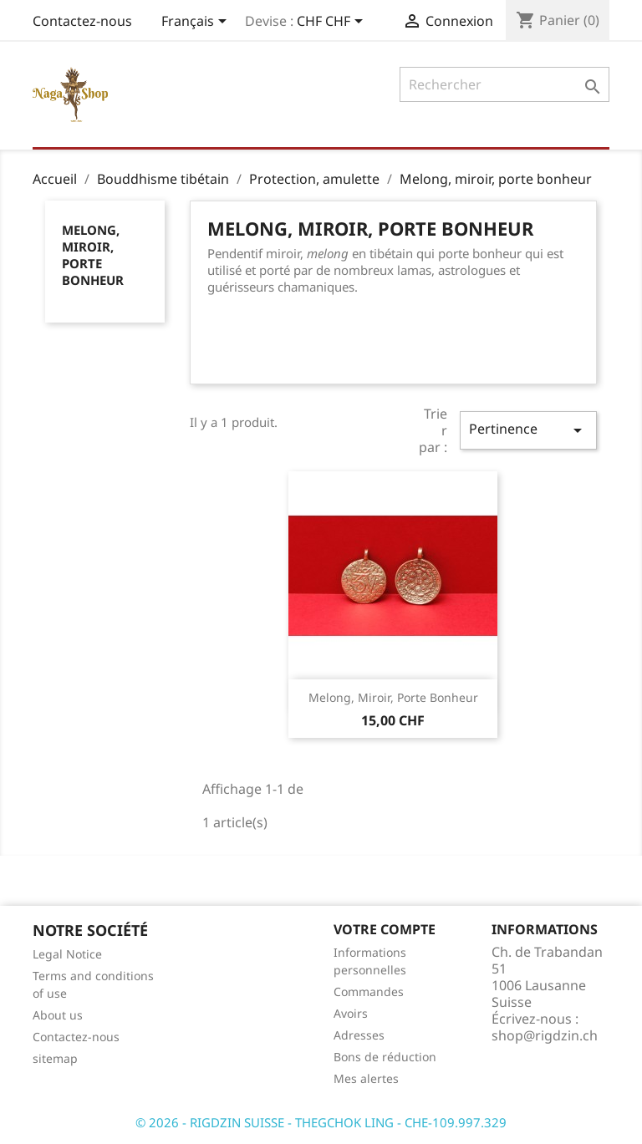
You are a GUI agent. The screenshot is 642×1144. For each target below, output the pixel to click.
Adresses (359, 1035)
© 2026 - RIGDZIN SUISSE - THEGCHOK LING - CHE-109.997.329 (321, 1122)
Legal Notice (67, 954)
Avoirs (351, 1013)
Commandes (369, 991)
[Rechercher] (504, 84)
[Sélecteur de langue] (196, 23)
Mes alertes (366, 1078)
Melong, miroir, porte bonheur (93, 254)
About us (58, 1015)
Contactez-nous (82, 21)
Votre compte (385, 929)
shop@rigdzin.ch (545, 1035)
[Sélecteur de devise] (333, 23)
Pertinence (528, 429)
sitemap (55, 1058)
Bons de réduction (385, 1057)
